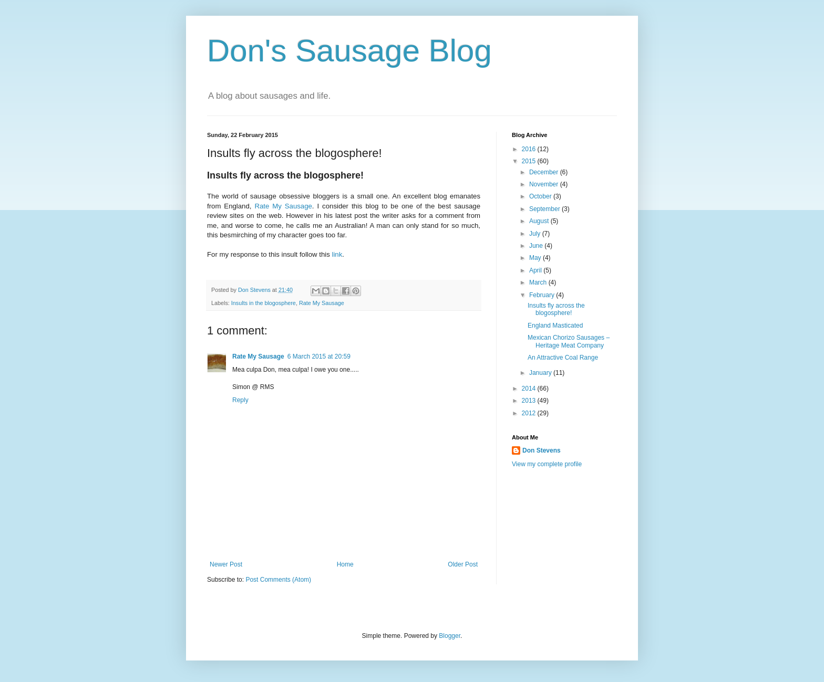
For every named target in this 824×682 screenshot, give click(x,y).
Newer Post (226, 564)
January (541, 372)
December (544, 172)
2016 (530, 149)
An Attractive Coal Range (563, 357)
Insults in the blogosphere (263, 303)
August (540, 221)
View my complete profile (547, 464)
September (545, 209)
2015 (530, 161)
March (539, 282)
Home (345, 564)
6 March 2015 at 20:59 (319, 356)
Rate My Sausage (283, 206)
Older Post (463, 564)
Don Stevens (541, 450)
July (535, 233)
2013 (530, 400)
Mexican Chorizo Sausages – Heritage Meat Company (569, 341)
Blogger (449, 635)
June (536, 245)
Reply (240, 400)
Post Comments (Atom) (278, 579)
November (544, 184)
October (541, 196)
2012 (530, 413)
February (542, 295)
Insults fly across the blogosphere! (556, 309)
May (536, 257)
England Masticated (555, 325)
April (536, 270)
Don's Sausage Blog (349, 50)
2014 (530, 388)
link (336, 254)
